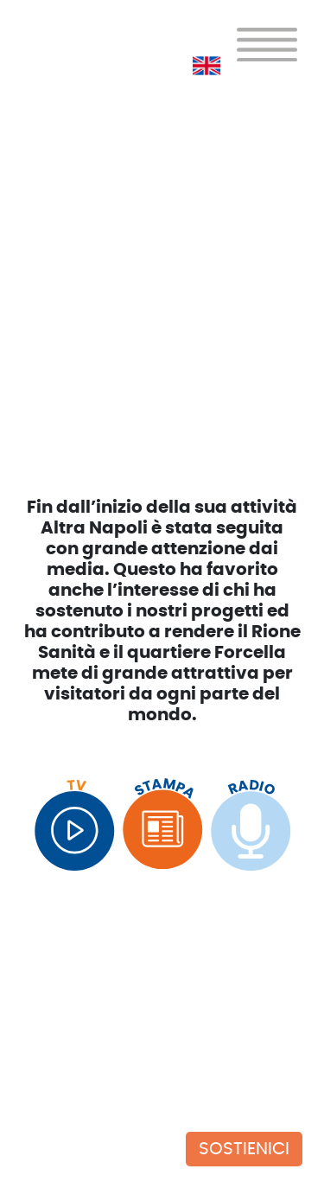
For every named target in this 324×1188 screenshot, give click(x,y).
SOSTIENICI (244, 1149)
